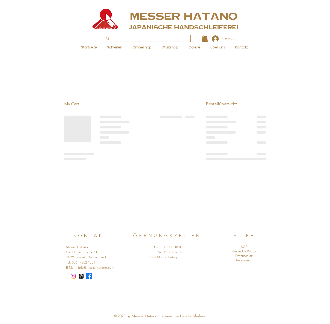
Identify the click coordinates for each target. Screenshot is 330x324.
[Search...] (146, 38)
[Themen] (81, 276)
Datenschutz (243, 256)
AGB (244, 247)
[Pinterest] (163, 321)
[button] (205, 38)
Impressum (244, 260)
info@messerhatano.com (95, 267)
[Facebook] (89, 276)
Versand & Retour (244, 251)
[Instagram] (73, 276)
